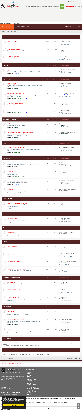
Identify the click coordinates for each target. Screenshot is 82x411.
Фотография (11, 189)
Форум (18, 23)
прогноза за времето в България (53, 398)
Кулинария (6, 214)
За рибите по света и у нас (15, 147)
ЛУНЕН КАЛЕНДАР (31, 387)
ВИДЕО (58, 6)
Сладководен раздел (14, 49)
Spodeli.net (66, 398)
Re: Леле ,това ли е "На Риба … (66, 83)
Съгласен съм (14, 405)
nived (62, 50)
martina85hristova (65, 219)
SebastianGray (64, 71)
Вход (79, 1)
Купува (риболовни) (13, 261)
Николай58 (63, 312)
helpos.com (29, 398)
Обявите (61, 311)
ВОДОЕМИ (36, 6)
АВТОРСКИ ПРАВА (5, 388)
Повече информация (8, 401)
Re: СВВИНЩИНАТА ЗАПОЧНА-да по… (68, 181)
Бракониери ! (11, 232)
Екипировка (11, 171)
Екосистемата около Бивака (16, 181)
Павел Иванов (18, 98)
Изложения (11, 111)
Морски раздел (12, 41)
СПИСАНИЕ (41, 6)
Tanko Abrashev (65, 94)
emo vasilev (17, 152)
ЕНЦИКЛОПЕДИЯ (48, 6)
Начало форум (10, 358)
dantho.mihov (64, 133)
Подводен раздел (13, 57)
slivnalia (63, 262)
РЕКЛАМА (3, 387)
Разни (9, 329)
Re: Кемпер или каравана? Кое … (67, 162)
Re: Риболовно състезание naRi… (67, 93)
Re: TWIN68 (62, 289)
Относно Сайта (7, 306)
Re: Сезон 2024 (63, 56)
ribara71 (62, 270)
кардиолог (72, 398)
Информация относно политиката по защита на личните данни (11, 393)
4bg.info (42, 398)
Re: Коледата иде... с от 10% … (66, 246)
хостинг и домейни (57, 402)
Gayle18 (62, 112)
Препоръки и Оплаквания (15, 319)
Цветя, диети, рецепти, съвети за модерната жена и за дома (34, 402)
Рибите (5, 143)
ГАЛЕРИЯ (55, 6)
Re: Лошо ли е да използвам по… (67, 132)
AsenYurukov (64, 104)
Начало (3, 358)
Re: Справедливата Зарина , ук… (67, 147)
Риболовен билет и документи (17, 124)
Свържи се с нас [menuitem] (22, 363)
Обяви (5, 241)
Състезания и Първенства (15, 93)
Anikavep (46, 354)
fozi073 (62, 298)
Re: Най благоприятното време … (67, 69)
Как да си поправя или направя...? (18, 203)
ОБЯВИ (75, 6)
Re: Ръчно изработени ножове (67, 253)
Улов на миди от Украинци (66, 232)
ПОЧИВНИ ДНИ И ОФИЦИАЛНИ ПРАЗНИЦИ (33, 385)
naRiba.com (13, 23)
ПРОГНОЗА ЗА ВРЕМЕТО (33, 388)
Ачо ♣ (15, 166)
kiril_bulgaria (64, 233)
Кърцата (16, 73)
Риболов (5, 37)
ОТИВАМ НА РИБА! (69, 6)
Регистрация (73, 1)
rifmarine (63, 172)
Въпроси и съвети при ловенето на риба (20, 132)
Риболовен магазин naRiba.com (11, 277)
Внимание (6, 228)
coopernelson (64, 42)
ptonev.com (36, 398)
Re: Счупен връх (63, 297)
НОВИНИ (28, 6)
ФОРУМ (62, 6)
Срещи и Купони (12, 84)
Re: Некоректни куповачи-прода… (67, 261)
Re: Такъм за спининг (64, 41)
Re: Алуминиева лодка (65, 203)
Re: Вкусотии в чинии (64, 218)
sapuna (16, 88)
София (20, 2)
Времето (5, 65)
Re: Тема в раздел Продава (66, 319)
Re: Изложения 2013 (64, 110)
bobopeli (63, 85)
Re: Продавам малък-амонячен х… (68, 269)
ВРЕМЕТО (29, 376)
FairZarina (63, 149)
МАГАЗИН (80, 6)
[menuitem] (22, 27)
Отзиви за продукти (13, 290)
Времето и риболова (13, 70)
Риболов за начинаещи (9, 119)
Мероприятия (7, 79)
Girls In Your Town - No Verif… (66, 49)
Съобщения (11, 311)
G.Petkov (63, 164)
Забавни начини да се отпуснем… (67, 189)
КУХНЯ (32, 6)
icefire (62, 283)
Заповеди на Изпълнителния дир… (68, 124)
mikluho (62, 204)
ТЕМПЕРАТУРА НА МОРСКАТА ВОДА (31, 390)
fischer (62, 247)
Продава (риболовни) (14, 254)
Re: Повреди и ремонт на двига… (67, 171)
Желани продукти (13, 297)
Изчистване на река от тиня (66, 103)
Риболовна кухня (12, 218)
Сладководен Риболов (20, 50)
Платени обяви (12, 246)
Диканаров (63, 58)
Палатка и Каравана (13, 163)
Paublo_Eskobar (18, 192)
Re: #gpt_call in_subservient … (66, 282)
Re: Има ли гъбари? (64, 329)
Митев (62, 255)
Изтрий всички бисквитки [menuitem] (9, 363)
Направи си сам (7, 198)
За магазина (11, 282)
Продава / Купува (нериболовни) (17, 269)
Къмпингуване (7, 158)
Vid (61, 182)
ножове (64, 402)
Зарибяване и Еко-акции (15, 103)
